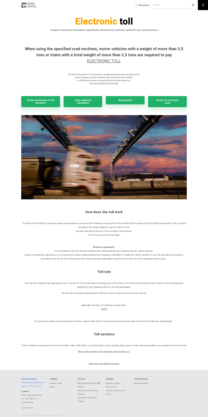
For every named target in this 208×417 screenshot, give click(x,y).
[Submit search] (193, 5)
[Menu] (203, 5)
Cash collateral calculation (83, 101)
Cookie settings (27, 403)
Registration (125, 100)
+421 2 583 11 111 (31, 399)
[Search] (171, 5)
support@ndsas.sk (34, 395)
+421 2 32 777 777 (35, 386)
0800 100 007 (39, 383)
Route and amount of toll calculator (40, 101)
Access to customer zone (167, 101)
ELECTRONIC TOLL (104, 61)
